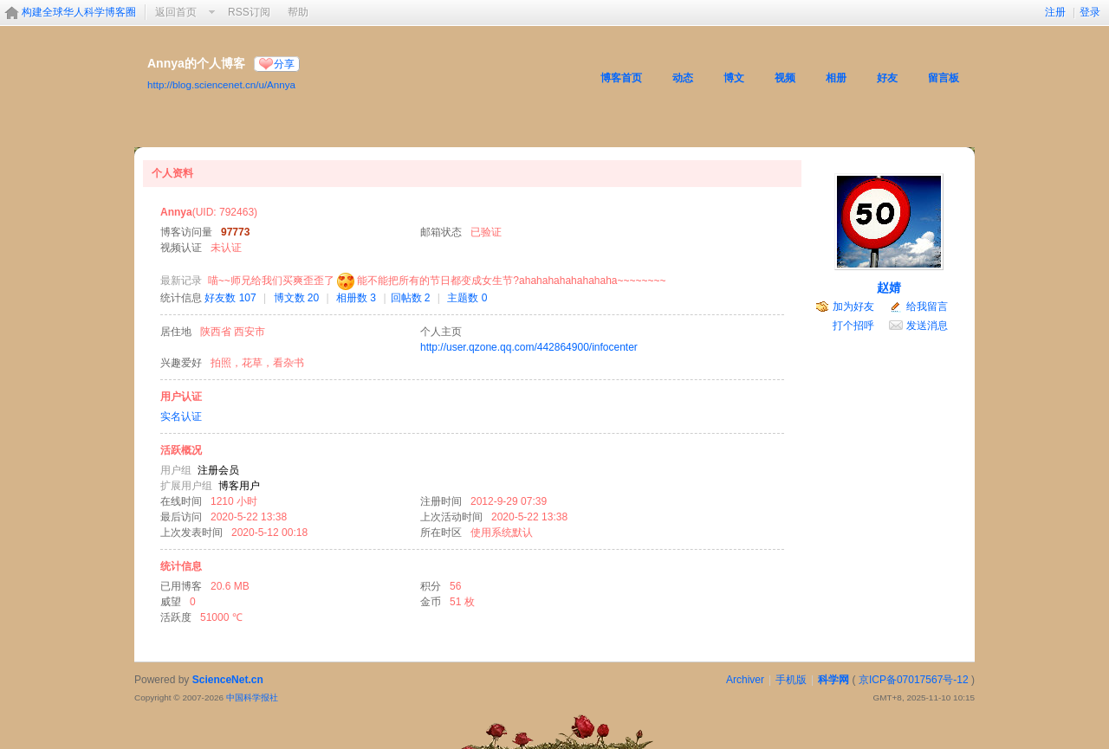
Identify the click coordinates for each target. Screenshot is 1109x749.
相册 (836, 78)
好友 (887, 78)
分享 (284, 64)
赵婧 (889, 287)
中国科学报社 (252, 697)
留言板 (943, 78)
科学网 (833, 680)
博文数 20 (297, 298)
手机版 (791, 680)
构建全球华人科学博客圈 (79, 12)
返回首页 (176, 12)
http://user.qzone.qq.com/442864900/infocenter (529, 347)
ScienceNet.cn (227, 680)
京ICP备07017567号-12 (914, 680)
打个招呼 (853, 326)
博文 (733, 78)
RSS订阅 (249, 12)
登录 (1090, 12)
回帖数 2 (411, 298)
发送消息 (927, 326)
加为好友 (853, 306)
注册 (1055, 12)
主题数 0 (467, 298)
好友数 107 (230, 298)
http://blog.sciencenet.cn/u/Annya (221, 84)
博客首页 (621, 78)
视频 (785, 78)
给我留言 (927, 306)
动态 (682, 78)
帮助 (298, 12)
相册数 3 (356, 298)
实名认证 (181, 416)
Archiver (745, 680)
